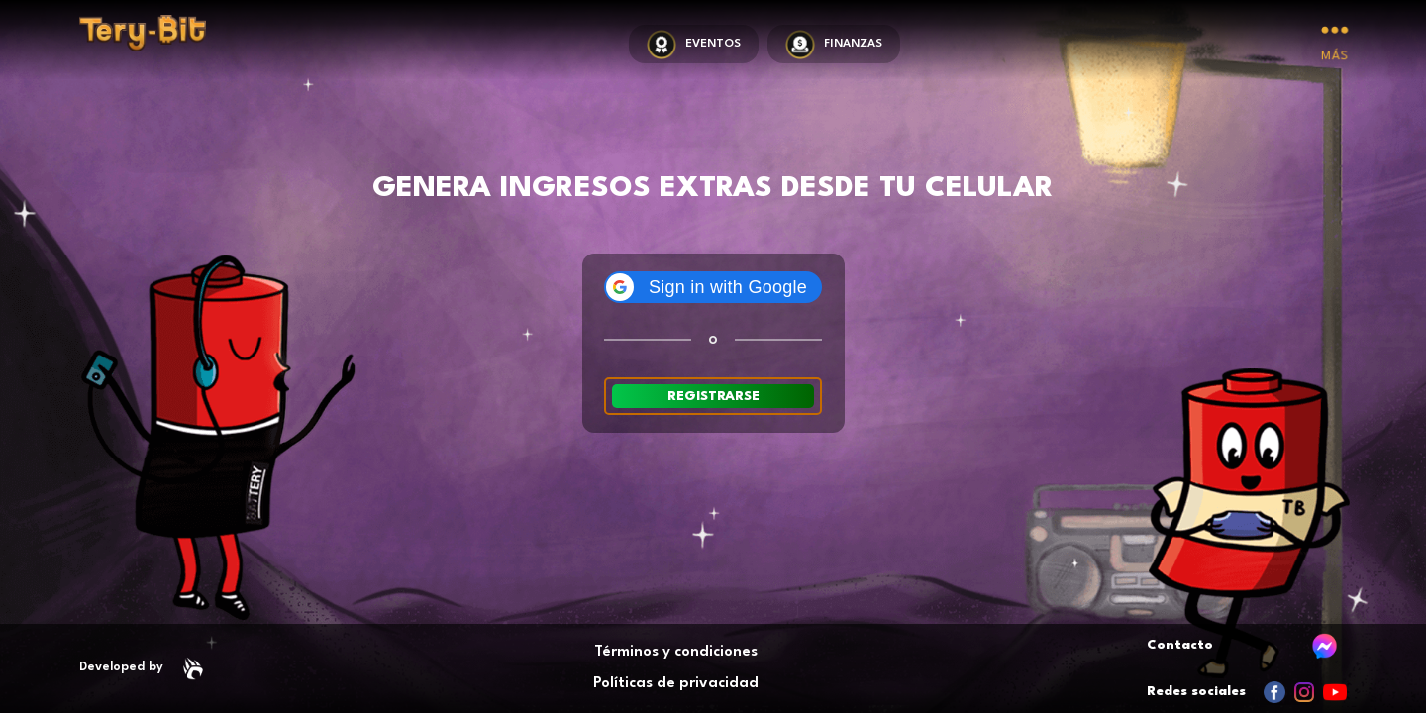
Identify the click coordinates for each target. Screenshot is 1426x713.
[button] (713, 287)
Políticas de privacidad (676, 683)
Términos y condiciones (676, 652)
